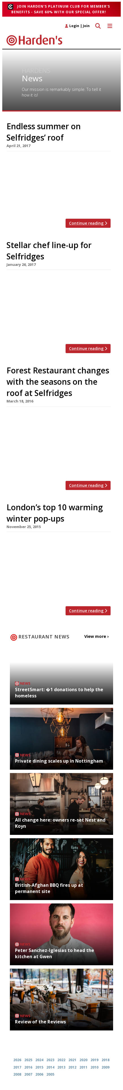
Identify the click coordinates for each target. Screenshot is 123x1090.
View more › (96, 636)
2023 (50, 1060)
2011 (83, 1067)
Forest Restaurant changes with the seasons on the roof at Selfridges (58, 381)
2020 (83, 1060)
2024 (39, 1060)
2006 (39, 1074)
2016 (28, 1067)
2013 (61, 1067)
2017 (17, 1067)
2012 (72, 1067)
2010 (94, 1067)
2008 (17, 1074)
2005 (50, 1074)
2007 (28, 1074)
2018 (105, 1060)
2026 (17, 1060)
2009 (105, 1067)
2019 (94, 1060)
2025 (28, 1060)
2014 (50, 1067)
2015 (39, 1067)
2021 (72, 1060)
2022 (61, 1060)
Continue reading (88, 223)
